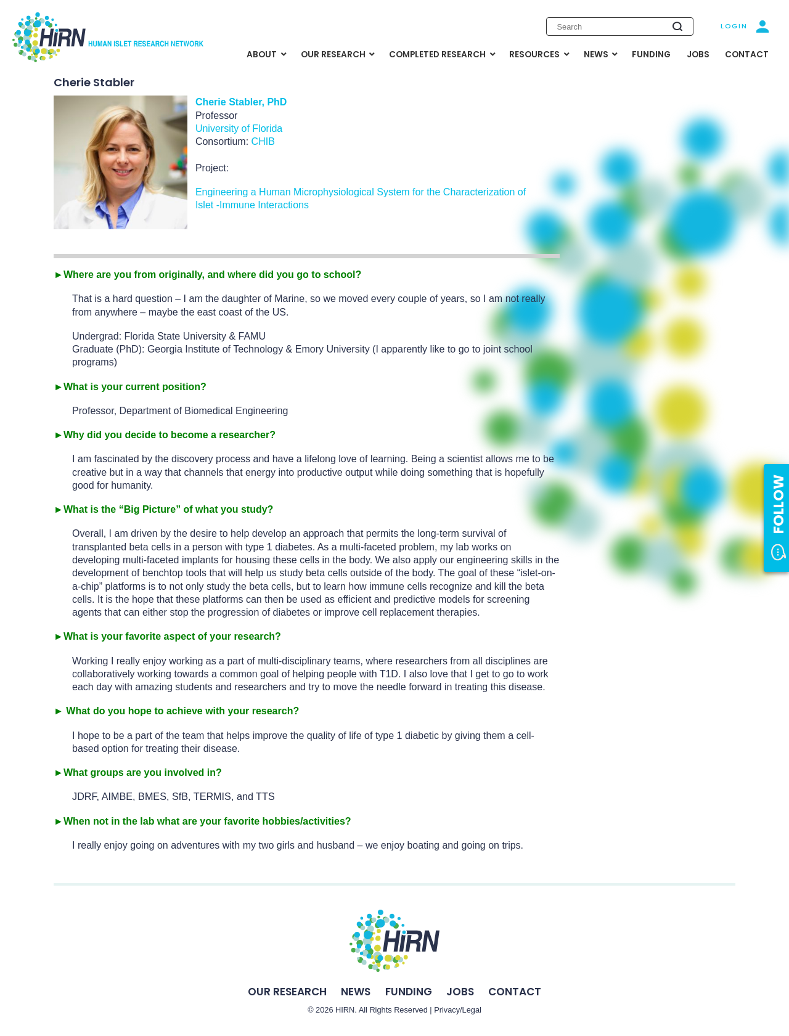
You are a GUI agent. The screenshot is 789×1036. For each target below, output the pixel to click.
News (355, 991)
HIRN (344, 1009)
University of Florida (238, 128)
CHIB (264, 141)
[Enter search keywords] (619, 26)
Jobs (460, 991)
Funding (408, 991)
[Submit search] (677, 26)
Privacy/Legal (457, 1009)
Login (734, 26)
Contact (514, 991)
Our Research (287, 991)
